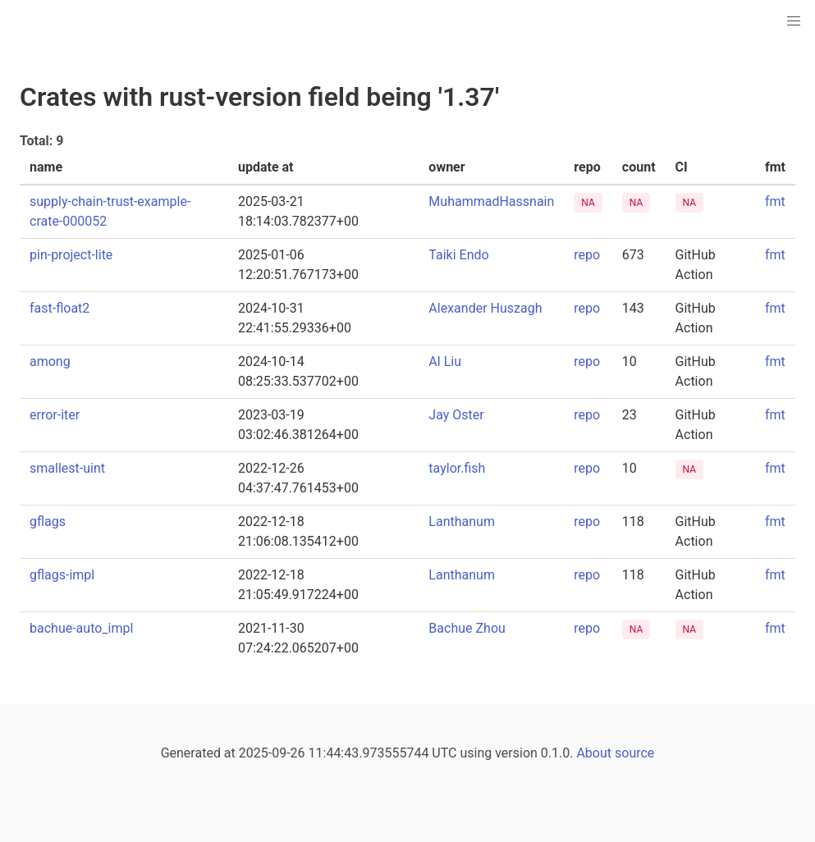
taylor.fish (456, 468)
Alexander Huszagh (485, 308)
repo (587, 255)
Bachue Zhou (466, 628)
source (634, 753)
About (593, 753)
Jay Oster (455, 415)
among (50, 361)
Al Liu (444, 361)
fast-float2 (59, 308)
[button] (793, 21)
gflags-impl (62, 575)
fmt (775, 201)
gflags (48, 521)
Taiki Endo (458, 255)
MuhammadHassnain (491, 201)
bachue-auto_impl (81, 628)
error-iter (55, 415)
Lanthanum (461, 521)
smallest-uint (67, 468)
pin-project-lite (71, 255)
